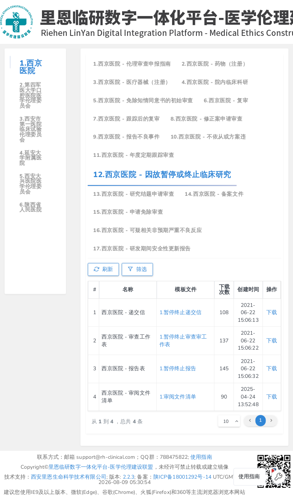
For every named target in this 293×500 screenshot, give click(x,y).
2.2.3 (129, 477)
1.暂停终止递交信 (180, 312)
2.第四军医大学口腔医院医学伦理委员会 (30, 95)
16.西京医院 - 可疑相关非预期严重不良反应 (147, 230)
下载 (271, 312)
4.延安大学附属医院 (30, 158)
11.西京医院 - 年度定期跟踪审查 (133, 155)
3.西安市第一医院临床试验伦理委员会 (30, 129)
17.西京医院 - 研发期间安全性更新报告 (142, 248)
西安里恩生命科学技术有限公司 (68, 477)
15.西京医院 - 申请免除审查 (128, 212)
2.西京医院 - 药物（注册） (215, 64)
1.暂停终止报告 (177, 368)
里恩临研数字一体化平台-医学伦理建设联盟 (100, 467)
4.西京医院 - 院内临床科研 (215, 82)
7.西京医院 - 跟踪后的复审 (126, 119)
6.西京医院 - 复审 (226, 100)
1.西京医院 (30, 67)
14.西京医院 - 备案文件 (214, 194)
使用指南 (201, 457)
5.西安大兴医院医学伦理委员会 (30, 184)
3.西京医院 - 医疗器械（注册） (132, 82)
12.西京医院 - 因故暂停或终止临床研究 (162, 174)
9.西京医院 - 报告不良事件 (126, 136)
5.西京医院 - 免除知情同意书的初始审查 (143, 100)
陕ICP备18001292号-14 (182, 477)
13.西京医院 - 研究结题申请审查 (133, 194)
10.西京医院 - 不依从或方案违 (208, 136)
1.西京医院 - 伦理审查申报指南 (132, 64)
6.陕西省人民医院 (30, 207)
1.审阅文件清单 (177, 396)
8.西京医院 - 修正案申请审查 (207, 119)
